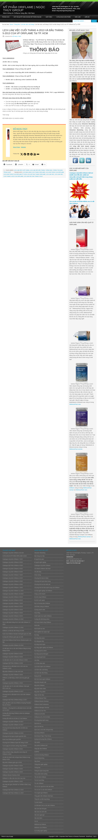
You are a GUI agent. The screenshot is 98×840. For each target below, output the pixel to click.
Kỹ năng (36, 635)
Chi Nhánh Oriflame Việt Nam (42, 568)
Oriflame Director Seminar (41, 701)
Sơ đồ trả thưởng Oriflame (41, 755)
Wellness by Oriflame (40, 824)
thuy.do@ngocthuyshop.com (74, 559)
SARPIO (36, 751)
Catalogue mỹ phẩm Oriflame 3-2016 (13, 769)
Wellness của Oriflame (40, 827)
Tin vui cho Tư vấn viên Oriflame (43, 789)
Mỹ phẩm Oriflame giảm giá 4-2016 (12, 762)
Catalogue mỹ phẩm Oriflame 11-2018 (13, 627)
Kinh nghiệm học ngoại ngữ (42, 631)
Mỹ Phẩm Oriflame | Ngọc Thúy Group (24, 8)
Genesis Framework (79, 836)
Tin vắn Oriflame (38, 783)
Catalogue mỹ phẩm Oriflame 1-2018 (13, 683)
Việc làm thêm (38, 818)
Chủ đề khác (37, 571)
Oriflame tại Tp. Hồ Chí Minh (42, 717)
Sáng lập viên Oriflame (40, 748)
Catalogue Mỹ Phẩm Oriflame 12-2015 (13, 789)
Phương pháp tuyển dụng (41, 720)
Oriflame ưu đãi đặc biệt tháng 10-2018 (13, 630)
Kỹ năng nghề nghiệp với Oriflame (43, 647)
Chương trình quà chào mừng (42, 581)
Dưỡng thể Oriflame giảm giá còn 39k (13, 637)
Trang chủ (5, 17)
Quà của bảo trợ (38, 726)
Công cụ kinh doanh (39, 594)
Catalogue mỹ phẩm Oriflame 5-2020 (13, 581)
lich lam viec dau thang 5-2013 (33, 176)
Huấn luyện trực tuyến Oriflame (43, 616)
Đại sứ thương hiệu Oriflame (42, 603)
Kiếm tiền (37, 625)
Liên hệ (87, 17)
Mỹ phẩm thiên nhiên (40, 688)
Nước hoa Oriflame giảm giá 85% (12, 739)
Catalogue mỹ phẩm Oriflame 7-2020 (13, 575)
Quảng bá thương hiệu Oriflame (43, 739)
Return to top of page (7, 836)
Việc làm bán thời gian (40, 808)
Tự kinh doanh (38, 802)
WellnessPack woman (75, 449)
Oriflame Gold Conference (41, 704)
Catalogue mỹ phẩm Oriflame (42, 565)
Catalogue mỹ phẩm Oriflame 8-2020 (13, 571)
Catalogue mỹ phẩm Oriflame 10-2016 (13, 733)
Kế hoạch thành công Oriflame (42, 622)
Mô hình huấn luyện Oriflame (42, 679)
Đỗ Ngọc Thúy (16, 36)
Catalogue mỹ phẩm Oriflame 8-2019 (13, 600)
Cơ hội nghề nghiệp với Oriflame (43, 590)
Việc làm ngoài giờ (39, 815)
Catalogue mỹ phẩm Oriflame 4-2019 (13, 613)
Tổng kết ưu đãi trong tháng (42, 799)
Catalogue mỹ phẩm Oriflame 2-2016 (13, 772)
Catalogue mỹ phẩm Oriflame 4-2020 (13, 584)
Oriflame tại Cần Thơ (40, 710)
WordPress (89, 836)
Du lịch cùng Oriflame (40, 597)
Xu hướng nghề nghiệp (40, 830)
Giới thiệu (49, 17)
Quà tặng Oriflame (39, 733)
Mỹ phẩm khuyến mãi (40, 682)
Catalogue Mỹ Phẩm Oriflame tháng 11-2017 (15, 699)
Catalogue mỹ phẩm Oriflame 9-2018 (13, 653)
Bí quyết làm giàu (39, 559)
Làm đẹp (36, 660)
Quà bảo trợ (37, 723)
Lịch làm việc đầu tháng (37, 170)
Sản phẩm (37, 742)
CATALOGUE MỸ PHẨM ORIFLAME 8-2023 (15, 556)
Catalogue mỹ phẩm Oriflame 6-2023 (13, 562)
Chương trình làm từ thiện (41, 578)
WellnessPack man (75, 404)
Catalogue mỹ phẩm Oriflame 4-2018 (13, 657)
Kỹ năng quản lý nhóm (40, 650)
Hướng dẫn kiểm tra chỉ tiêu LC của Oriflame (15, 718)
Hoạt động (37, 613)
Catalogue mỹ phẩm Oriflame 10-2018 (13, 645)
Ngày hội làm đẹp (39, 695)
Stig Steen (37, 761)
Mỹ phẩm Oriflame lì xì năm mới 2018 (13, 671)
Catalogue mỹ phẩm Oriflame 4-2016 (13, 765)
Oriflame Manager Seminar (41, 707)
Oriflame (71, 488)
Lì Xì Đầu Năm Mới (39, 663)
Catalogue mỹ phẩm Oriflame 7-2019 (13, 603)
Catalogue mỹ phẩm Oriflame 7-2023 (13, 559)
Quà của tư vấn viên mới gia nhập (43, 729)
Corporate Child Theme (65, 836)
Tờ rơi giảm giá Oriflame (41, 793)
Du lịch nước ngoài (39, 600)
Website (23, 147)
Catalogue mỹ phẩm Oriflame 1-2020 (13, 587)
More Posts (16, 147)
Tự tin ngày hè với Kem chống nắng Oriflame (15, 745)
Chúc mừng (37, 575)
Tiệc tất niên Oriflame (40, 777)
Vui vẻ (36, 821)
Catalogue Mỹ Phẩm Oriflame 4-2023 (13, 565)
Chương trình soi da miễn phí (42, 584)
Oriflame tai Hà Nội (39, 714)
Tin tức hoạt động (39, 780)
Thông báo (49, 170)
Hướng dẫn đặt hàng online (41, 619)
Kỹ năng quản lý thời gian (41, 654)
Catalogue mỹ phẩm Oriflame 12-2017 (13, 691)
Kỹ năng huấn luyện (39, 644)
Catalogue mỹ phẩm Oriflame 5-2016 (13, 749)
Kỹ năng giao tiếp (39, 641)
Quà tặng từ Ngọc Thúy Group (42, 736)
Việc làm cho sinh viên (40, 811)
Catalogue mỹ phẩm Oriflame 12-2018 (13, 619)
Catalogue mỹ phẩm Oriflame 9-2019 (13, 597)
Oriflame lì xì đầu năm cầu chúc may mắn (14, 778)
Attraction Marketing (39, 553)
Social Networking (39, 758)
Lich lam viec (50, 174)
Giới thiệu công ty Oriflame (41, 606)
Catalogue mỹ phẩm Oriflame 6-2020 (13, 578)
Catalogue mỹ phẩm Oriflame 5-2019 (13, 609)
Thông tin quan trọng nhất (41, 770)
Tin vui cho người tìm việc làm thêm (44, 786)
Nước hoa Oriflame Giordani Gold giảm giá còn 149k (17, 634)
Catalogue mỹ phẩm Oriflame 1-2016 (13, 781)
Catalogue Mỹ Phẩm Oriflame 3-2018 (13, 663)
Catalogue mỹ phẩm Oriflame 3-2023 (13, 568)
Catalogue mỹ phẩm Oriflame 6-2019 (13, 606)
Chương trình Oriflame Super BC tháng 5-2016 (15, 742)
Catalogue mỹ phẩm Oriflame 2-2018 (13, 674)
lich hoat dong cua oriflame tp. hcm (15, 174)
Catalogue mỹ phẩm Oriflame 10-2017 (13, 721)
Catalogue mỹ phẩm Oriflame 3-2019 (13, 616)
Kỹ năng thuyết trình (39, 657)
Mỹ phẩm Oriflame (39, 685)
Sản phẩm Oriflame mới (40, 745)
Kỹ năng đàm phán (39, 638)
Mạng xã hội (37, 676)
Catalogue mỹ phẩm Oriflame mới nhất (13, 553)
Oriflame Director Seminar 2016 (11, 775)
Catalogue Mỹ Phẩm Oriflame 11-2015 (13, 793)
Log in (94, 836)
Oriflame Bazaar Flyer (40, 698)
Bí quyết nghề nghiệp (40, 562)
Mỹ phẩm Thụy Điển (39, 691)
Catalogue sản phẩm (63, 17)
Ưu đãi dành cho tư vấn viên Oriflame (44, 805)
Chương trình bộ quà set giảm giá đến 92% (14, 736)
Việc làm (77, 17)
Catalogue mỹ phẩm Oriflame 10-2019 (13, 594)
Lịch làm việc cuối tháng (21, 170)
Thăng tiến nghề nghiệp (40, 764)
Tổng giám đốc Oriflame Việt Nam (43, 796)
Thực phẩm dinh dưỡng (40, 774)
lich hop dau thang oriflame (36, 174)
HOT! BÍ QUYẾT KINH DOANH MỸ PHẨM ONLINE (27, 17)
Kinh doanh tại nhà (39, 628)
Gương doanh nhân (39, 609)
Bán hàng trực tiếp (39, 556)
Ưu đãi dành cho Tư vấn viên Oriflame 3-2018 (15, 660)
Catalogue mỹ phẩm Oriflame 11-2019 (13, 590)
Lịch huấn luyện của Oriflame (42, 666)
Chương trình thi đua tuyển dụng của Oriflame (46, 587)
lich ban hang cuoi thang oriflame (34, 172)
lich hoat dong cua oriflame (55, 172)
